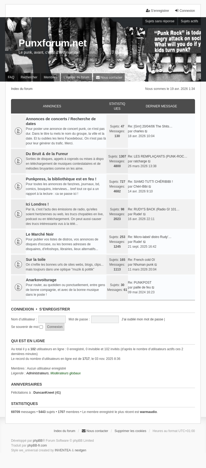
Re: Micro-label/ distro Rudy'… (149, 237)
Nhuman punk (143, 264)
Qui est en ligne (28, 341)
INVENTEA (63, 450)
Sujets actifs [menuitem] (189, 21)
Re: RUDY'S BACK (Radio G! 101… (153, 209)
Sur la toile (36, 259)
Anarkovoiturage (41, 280)
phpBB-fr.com (37, 445)
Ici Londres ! (37, 204)
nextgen (80, 450)
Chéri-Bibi (140, 186)
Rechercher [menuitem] (29, 77)
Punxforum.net (53, 43)
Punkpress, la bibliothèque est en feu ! (61, 179)
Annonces (52, 106)
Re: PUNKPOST (140, 282)
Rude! (137, 214)
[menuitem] (109, 77)
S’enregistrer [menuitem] (157, 11)
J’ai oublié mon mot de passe (142, 319)
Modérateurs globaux (65, 373)
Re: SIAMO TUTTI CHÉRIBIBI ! (150, 182)
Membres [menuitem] (50, 77)
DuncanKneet (44, 392)
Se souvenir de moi (27, 327)
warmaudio (148, 412)
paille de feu (142, 287)
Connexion (22, 309)
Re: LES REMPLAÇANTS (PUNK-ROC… (157, 156)
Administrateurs (37, 373)
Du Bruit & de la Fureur (47, 154)
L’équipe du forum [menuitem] (76, 77)
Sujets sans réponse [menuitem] (159, 21)
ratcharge (140, 161)
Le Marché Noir (40, 234)
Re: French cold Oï (141, 260)
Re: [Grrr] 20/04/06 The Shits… (150, 126)
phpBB (38, 441)
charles (138, 131)
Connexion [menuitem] (185, 11)
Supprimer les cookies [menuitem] (130, 431)
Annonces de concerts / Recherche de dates (61, 121)
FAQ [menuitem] (11, 77)
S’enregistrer (54, 309)
